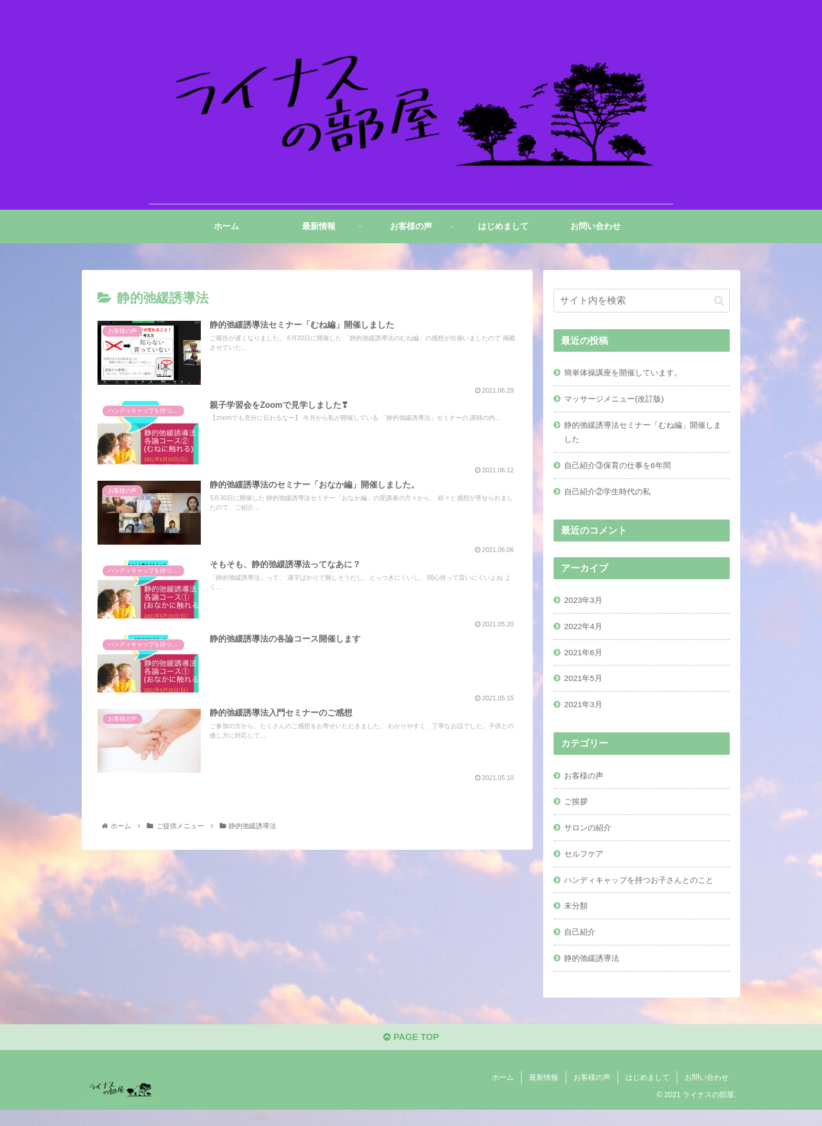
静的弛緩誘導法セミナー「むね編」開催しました (644, 433)
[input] (642, 300)
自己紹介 (581, 944)
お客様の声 (586, 783)
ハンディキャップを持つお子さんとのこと (644, 891)
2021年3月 (585, 712)
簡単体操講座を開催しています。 (627, 372)
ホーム (503, 1093)
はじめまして (647, 1093)
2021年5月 (585, 685)
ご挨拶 (577, 810)
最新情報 (543, 1093)
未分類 (577, 918)
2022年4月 (585, 631)
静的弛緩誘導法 (594, 971)
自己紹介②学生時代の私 (611, 495)
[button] (719, 300)
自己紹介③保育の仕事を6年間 (621, 468)
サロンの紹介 (590, 837)
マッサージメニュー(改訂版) (618, 399)
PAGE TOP (411, 1053)
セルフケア (586, 864)
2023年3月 (585, 604)
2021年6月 (585, 658)
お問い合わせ (707, 1093)
